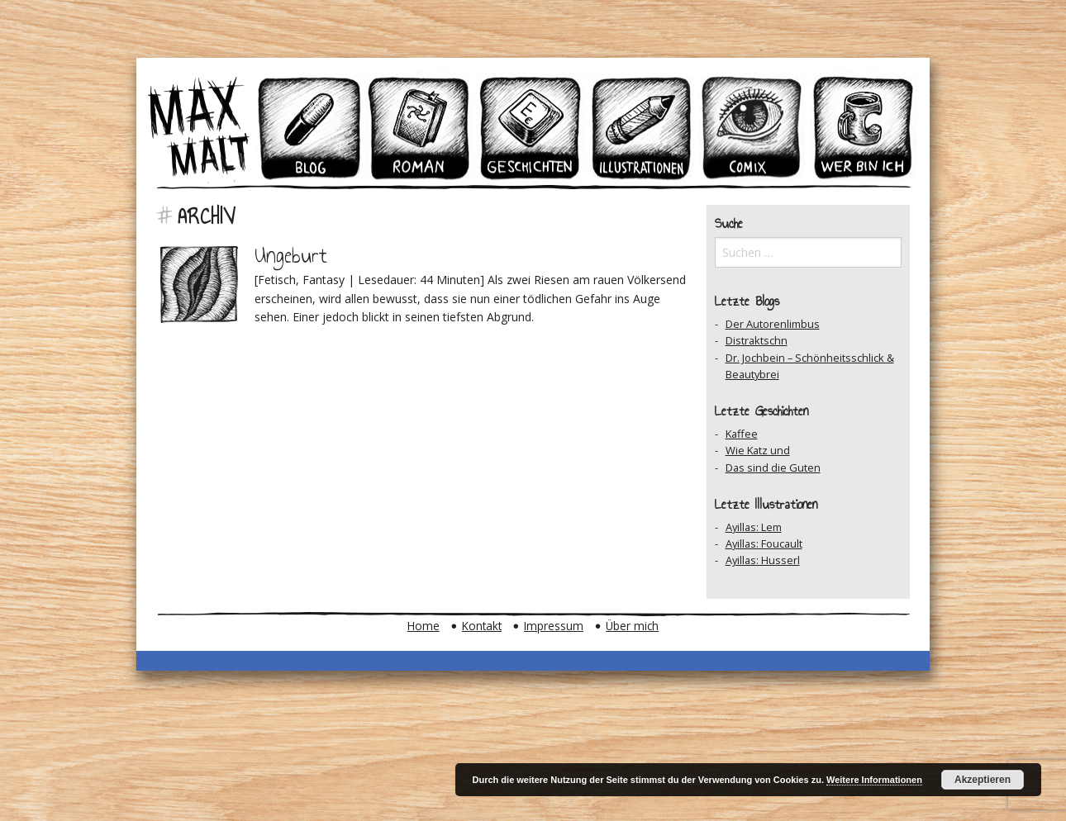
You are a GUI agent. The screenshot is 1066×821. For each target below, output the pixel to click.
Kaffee (742, 433)
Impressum (553, 626)
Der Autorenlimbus (773, 323)
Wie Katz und (758, 450)
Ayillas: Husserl (763, 560)
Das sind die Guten (773, 467)
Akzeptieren (982, 779)
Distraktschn (757, 340)
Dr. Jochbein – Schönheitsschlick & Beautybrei (810, 366)
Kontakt (482, 626)
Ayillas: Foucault (764, 543)
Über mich (632, 626)
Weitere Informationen (874, 780)
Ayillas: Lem (754, 527)
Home (423, 626)
